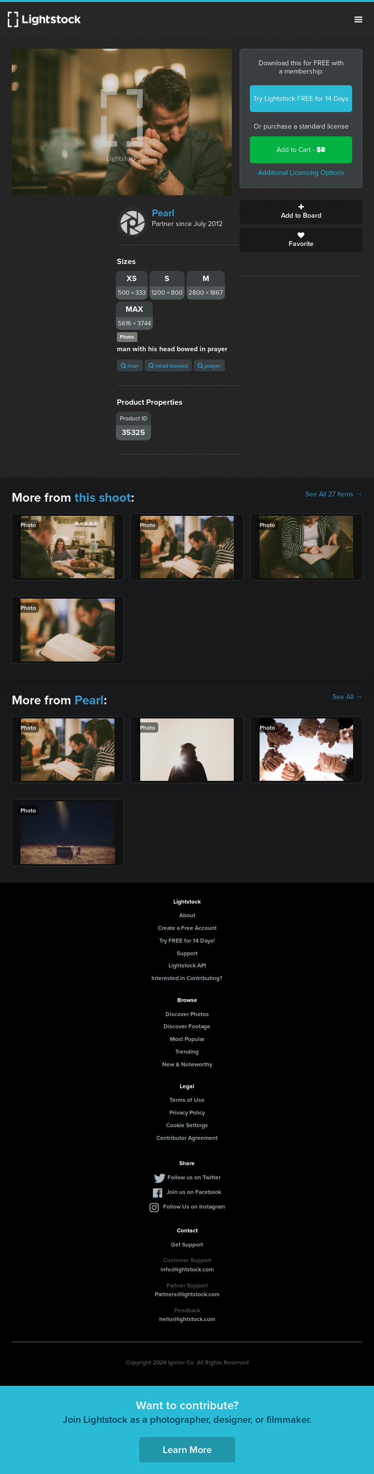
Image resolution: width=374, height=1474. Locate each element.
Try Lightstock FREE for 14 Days (301, 99)
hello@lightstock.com (187, 1319)
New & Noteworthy (187, 1064)
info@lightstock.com (187, 1269)
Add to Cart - (301, 150)
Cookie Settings (187, 1125)
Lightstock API (187, 965)
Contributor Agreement (187, 1138)
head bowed (168, 365)
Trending (187, 1051)
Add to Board (301, 212)
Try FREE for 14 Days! (187, 940)
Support (187, 953)
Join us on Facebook (194, 1192)
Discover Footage (187, 1026)
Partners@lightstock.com (187, 1294)
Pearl (163, 213)
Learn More (187, 1449)
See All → (347, 697)
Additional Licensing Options (301, 173)
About (187, 915)
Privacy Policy (187, 1112)
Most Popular (187, 1039)
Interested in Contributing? (187, 978)
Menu (358, 19)
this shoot (103, 497)
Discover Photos (187, 1014)
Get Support (187, 1244)
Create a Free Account (187, 928)
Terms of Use (187, 1100)
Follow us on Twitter (194, 1177)
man (130, 365)
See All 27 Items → (333, 494)
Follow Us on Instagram (194, 1206)
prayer (209, 365)
